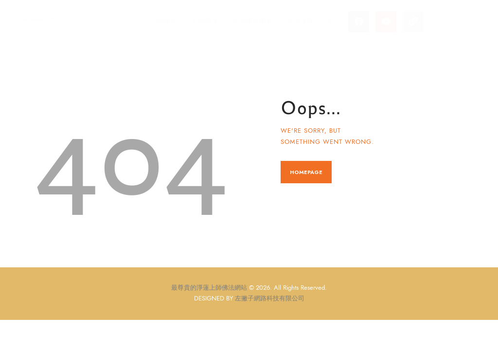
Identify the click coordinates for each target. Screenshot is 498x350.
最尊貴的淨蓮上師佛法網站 (209, 287)
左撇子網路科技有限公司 (269, 298)
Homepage (306, 172)
